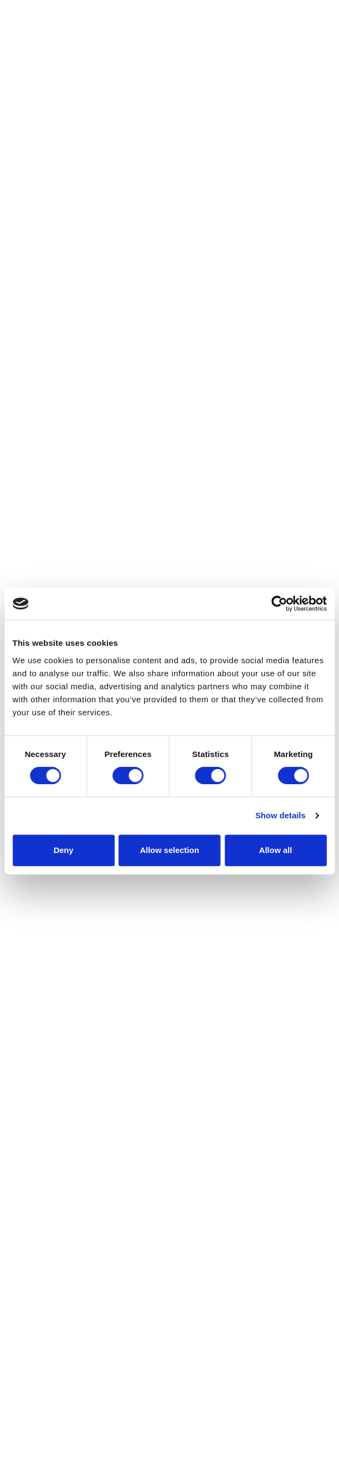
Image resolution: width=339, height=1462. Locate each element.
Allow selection (169, 850)
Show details (280, 815)
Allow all (275, 850)
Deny (64, 850)
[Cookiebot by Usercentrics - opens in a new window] (279, 603)
